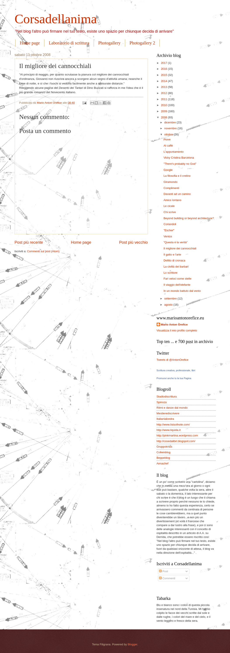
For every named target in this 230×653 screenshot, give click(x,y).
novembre (171, 128)
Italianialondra (165, 418)
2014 (164, 81)
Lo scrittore (171, 272)
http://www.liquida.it (169, 430)
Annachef (162, 463)
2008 (164, 117)
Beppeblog (163, 457)
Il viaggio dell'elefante (177, 284)
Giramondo (171, 182)
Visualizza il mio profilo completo (177, 330)
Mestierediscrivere (168, 413)
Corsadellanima (56, 19)
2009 (164, 111)
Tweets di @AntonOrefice (172, 359)
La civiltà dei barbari (176, 266)
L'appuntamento (174, 151)
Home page (30, 42)
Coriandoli (170, 224)
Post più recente (29, 242)
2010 (164, 105)
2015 (164, 75)
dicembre (170, 122)
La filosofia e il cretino (177, 175)
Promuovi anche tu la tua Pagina (174, 378)
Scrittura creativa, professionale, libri (176, 370)
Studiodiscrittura (167, 396)
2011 (164, 99)
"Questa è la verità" (176, 242)
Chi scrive (170, 212)
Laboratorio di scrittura (69, 42)
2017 (164, 63)
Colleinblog (164, 452)
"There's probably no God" (180, 163)
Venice (168, 236)
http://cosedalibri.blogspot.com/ (176, 441)
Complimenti (171, 188)
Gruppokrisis (164, 446)
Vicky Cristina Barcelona (179, 157)
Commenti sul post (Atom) (43, 251)
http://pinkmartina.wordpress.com (177, 435)
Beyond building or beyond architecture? (189, 218)
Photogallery (109, 42)
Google (168, 170)
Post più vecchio (133, 242)
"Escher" (169, 230)
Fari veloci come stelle (177, 278)
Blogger (132, 644)
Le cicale (169, 206)
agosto (168, 304)
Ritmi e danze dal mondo (172, 407)
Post (163, 571)
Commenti (167, 578)
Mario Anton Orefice (174, 324)
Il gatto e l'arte (172, 254)
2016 (164, 68)
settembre (171, 298)
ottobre (169, 134)
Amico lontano (173, 200)
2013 (164, 87)
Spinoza (162, 402)
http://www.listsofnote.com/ (173, 424)
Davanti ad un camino (177, 194)
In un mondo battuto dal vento (182, 290)
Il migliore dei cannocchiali (180, 248)
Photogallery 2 (142, 42)
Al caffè (168, 145)
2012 (164, 93)
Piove (167, 139)
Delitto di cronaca (174, 260)
